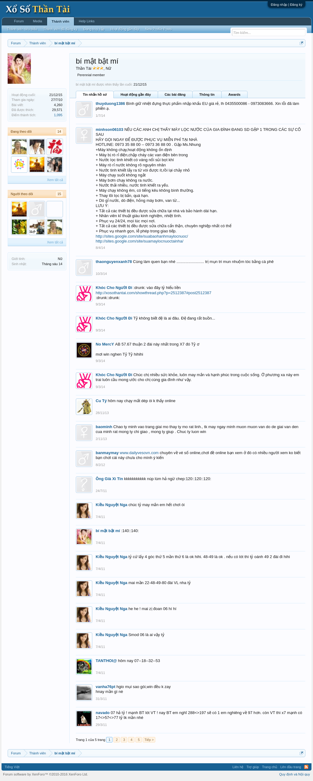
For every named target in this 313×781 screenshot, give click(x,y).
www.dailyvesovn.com (139, 452)
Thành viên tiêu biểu (22, 29)
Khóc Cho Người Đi (114, 287)
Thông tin (207, 94)
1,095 (58, 115)
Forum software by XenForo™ (45, 774)
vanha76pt (105, 686)
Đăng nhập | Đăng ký (286, 4)
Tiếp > (148, 740)
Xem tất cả (55, 180)
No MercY (105, 344)
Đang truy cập (93, 29)
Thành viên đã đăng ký (60, 29)
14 (59, 131)
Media (37, 21)
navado (103, 712)
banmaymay (107, 452)
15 (59, 194)
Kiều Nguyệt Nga (111, 504)
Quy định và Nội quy (294, 774)
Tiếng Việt (12, 767)
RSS (306, 767)
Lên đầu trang (290, 767)
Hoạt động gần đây (135, 94)
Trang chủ (269, 767)
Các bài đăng (175, 94)
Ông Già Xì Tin (109, 478)
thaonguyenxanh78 (114, 261)
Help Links (86, 21)
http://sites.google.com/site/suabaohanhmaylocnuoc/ (142, 236)
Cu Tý (101, 400)
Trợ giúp (252, 767)
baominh (104, 426)
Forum (19, 21)
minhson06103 (109, 129)
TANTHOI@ (106, 660)
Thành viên (60, 21)
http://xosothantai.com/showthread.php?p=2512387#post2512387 (153, 293)
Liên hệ (237, 767)
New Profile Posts (158, 29)
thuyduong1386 (110, 103)
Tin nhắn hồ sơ (95, 94)
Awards (234, 94)
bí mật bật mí (108, 530)
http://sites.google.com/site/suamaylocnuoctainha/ (139, 241)
